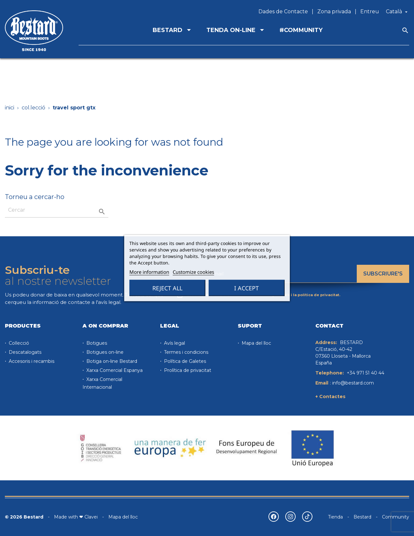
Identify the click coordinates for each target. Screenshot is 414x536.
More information (149, 272)
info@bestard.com (353, 383)
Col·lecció (18, 343)
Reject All (167, 288)
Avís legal (174, 343)
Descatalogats (24, 352)
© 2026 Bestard (24, 517)
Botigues (96, 343)
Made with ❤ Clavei (76, 517)
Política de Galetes (184, 361)
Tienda (335, 517)
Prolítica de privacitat (187, 370)
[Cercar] (56, 210)
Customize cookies (193, 272)
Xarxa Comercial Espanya (114, 370)
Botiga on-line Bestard (111, 361)
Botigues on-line (104, 352)
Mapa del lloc (255, 343)
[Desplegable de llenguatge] (397, 12)
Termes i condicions (185, 352)
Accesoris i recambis (30, 361)
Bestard (362, 517)
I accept (246, 288)
